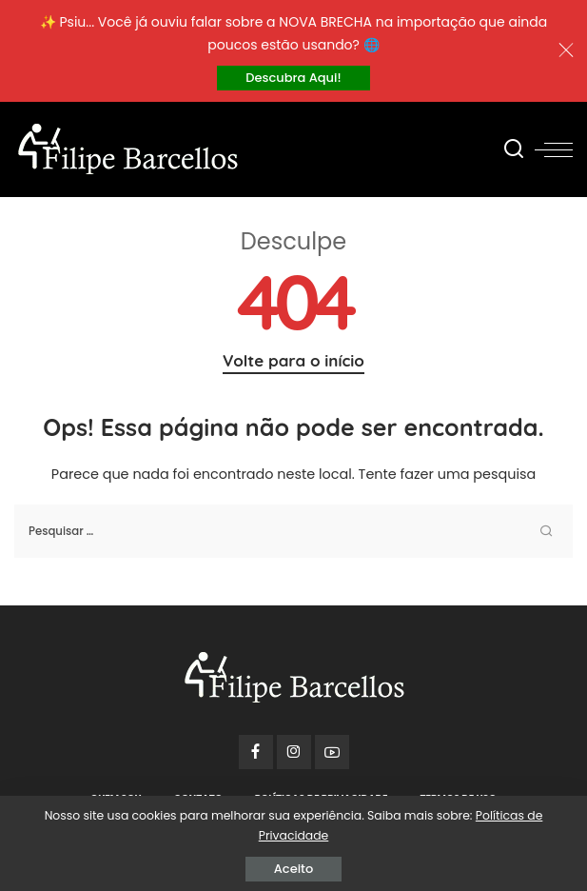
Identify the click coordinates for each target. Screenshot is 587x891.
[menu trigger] (554, 149)
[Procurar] (513, 149)
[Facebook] (256, 752)
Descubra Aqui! (293, 78)
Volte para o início (293, 360)
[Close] (566, 50)
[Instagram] (294, 752)
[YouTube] (332, 752)
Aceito (293, 869)
